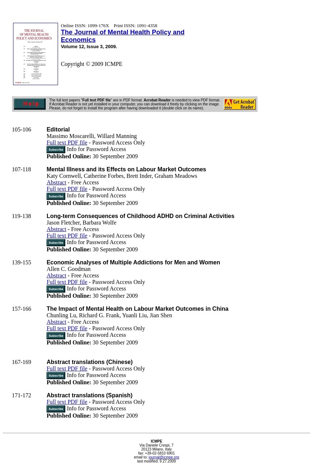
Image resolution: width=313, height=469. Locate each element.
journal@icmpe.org (164, 457)
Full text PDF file (66, 142)
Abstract (56, 182)
